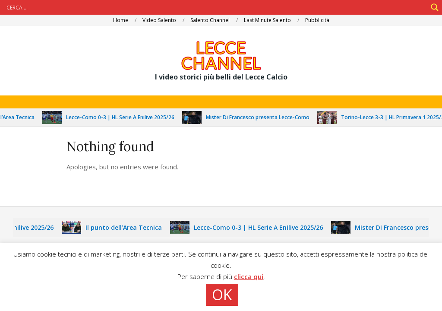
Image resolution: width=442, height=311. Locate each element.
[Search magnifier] (434, 7)
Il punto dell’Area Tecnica (126, 227)
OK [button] (222, 295)
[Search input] (215, 7)
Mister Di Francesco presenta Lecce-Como (261, 117)
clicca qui (248, 276)
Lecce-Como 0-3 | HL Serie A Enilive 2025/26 (123, 117)
